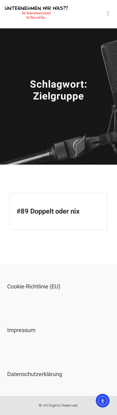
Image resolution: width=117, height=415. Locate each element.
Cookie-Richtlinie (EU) (33, 286)
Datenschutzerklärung (34, 374)
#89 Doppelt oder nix (48, 211)
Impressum (21, 330)
